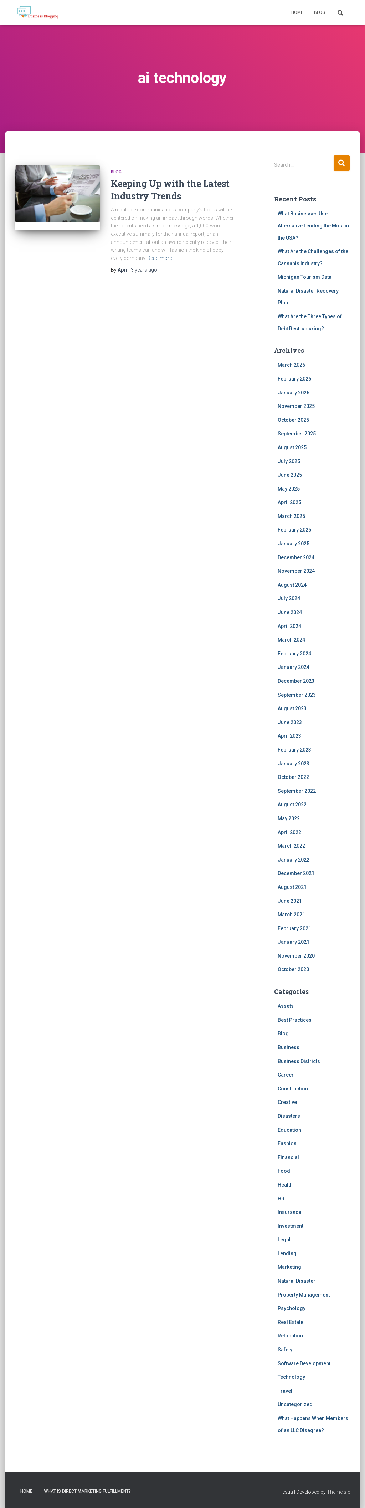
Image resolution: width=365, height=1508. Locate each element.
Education (289, 1130)
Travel (285, 1391)
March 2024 (291, 640)
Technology (291, 1377)
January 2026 (293, 393)
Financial (288, 1157)
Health (285, 1185)
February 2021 (294, 928)
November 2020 (296, 956)
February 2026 (294, 379)
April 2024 (289, 626)
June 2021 (290, 901)
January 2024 (293, 667)
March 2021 (291, 914)
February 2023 (294, 750)
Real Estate (290, 1322)
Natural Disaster (296, 1281)
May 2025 (289, 489)
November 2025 (296, 406)
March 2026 (291, 365)
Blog (319, 12)
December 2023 (296, 681)
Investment (290, 1226)
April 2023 (289, 736)
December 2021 (296, 873)
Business (288, 1047)
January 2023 (293, 763)
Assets (286, 1006)
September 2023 (297, 695)
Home (297, 12)
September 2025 (297, 433)
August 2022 (292, 804)
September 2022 (297, 791)
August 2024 (292, 585)
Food (284, 1171)
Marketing (289, 1267)
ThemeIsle (338, 1492)
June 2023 (290, 722)
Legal (284, 1239)
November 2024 (296, 571)
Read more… (161, 258)
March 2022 (291, 846)
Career (286, 1075)
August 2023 (292, 708)
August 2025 (292, 447)
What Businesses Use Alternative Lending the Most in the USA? (313, 225)
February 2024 (294, 653)
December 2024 (296, 557)
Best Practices (295, 1020)
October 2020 (293, 969)
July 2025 (289, 461)
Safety (285, 1349)
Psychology (291, 1308)
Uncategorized (295, 1404)
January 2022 (293, 860)
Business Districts (299, 1061)
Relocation (290, 1336)
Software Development (304, 1363)
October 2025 (293, 420)
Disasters (289, 1116)
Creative (287, 1102)
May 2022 (289, 818)
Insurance (289, 1212)
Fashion (287, 1143)
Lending (287, 1253)
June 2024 (290, 612)
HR (281, 1198)
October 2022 (293, 777)
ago (144, 270)
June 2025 (290, 475)
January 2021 (293, 942)
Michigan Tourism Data (304, 277)
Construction (293, 1088)
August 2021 (292, 887)
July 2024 (289, 598)
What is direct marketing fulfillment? (87, 1491)
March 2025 (291, 516)
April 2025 (289, 502)
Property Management (304, 1295)
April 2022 (289, 832)
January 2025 (293, 543)
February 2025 (294, 530)
